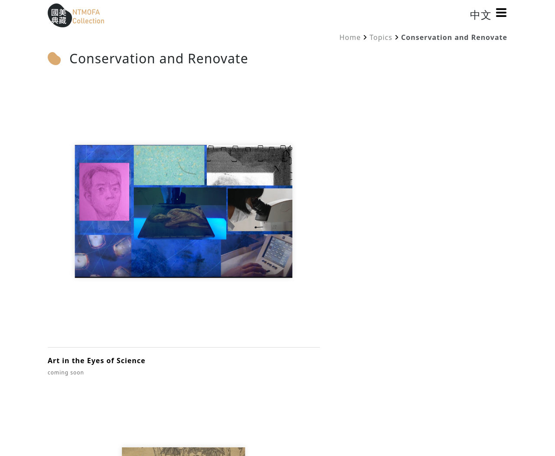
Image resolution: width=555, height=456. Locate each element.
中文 (479, 14)
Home (350, 37)
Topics (380, 37)
